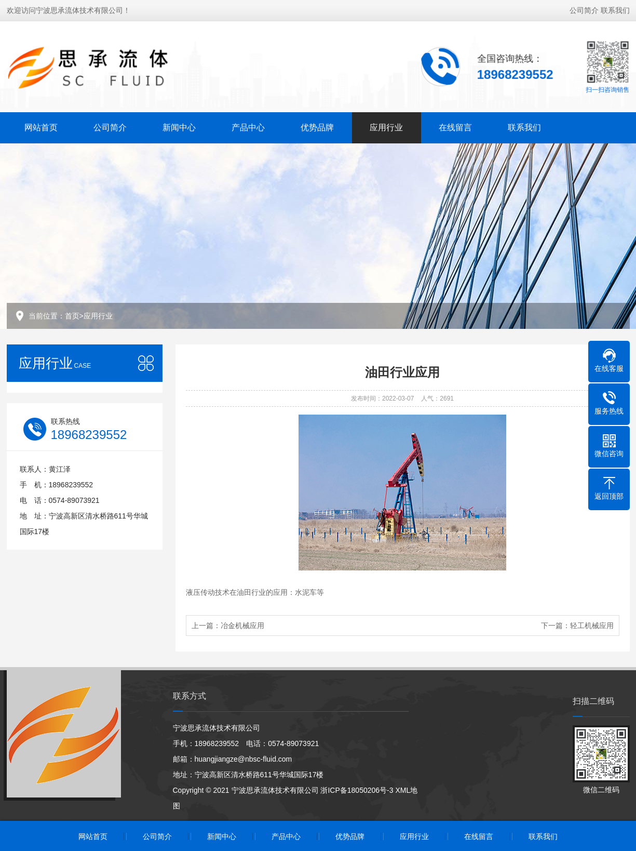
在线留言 (455, 126)
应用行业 (386, 126)
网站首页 (41, 126)
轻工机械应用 (592, 625)
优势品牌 (317, 126)
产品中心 (248, 126)
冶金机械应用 (242, 625)
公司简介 (584, 9)
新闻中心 (179, 126)
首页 (72, 316)
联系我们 (615, 9)
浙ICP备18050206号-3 (356, 790)
